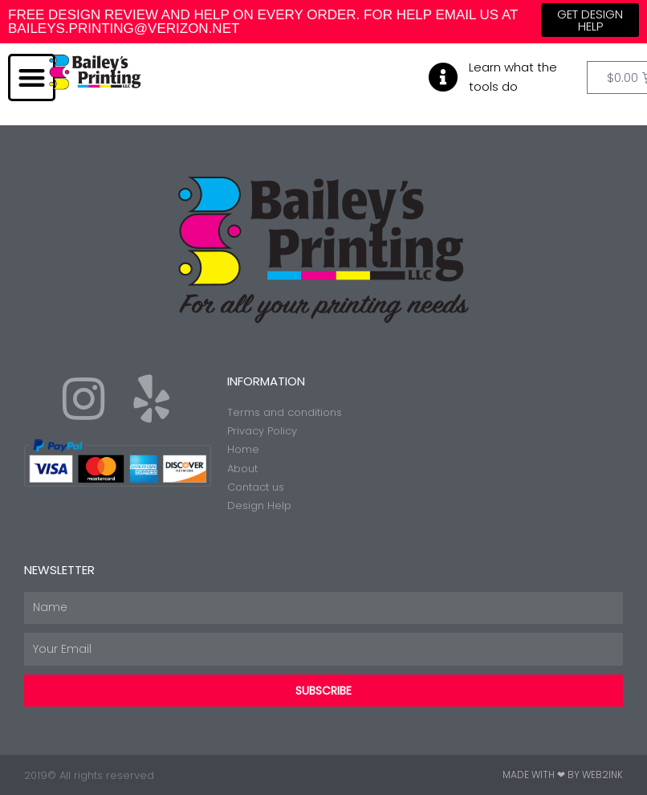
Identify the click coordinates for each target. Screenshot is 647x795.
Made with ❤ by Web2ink (563, 774)
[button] (31, 77)
